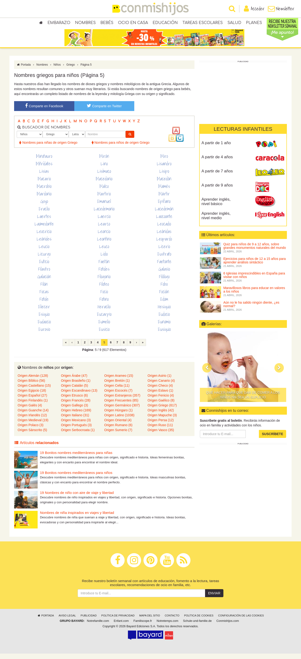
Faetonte (164, 267)
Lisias (44, 176)
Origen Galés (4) (30, 411)
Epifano (164, 206)
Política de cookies (199, 620)
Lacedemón (164, 214)
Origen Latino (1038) (119, 420)
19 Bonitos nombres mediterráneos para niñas (76, 458)
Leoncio (104, 237)
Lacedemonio (104, 214)
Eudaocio (44, 327)
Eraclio (44, 214)
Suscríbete (272, 439)
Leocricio (44, 237)
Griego (70, 70)
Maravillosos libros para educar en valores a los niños (254, 295)
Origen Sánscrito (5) (32, 435)
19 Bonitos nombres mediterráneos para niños (76, 478)
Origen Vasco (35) (160, 435)
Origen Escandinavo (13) (79, 396)
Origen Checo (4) (160, 391)
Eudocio (164, 319)
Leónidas (164, 237)
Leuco (104, 252)
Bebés (106, 23)
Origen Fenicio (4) (160, 401)
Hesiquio (164, 312)
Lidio (104, 259)
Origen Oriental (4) (117, 425)
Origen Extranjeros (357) (122, 401)
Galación (44, 282)
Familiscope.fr (143, 626)
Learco (104, 229)
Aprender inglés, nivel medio (216, 221)
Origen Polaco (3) (31, 430)
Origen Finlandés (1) (33, 406)
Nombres (85, 23)
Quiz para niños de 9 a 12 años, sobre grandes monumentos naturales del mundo (254, 251)
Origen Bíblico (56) (31, 386)
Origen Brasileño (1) (75, 386)
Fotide (44, 304)
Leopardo (164, 244)
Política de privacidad (118, 620)
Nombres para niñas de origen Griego (48, 148)
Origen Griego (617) (162, 411)
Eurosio (44, 334)
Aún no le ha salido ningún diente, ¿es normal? (251, 309)
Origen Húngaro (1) (118, 415)
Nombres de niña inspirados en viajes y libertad (77, 518)
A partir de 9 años (217, 190)
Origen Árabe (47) (74, 381)
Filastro (44, 274)
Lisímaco (104, 176)
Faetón (104, 267)
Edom (164, 304)
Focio (104, 297)
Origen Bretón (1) (117, 386)
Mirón (104, 161)
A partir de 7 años (217, 176)
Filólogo (164, 282)
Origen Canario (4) (161, 386)
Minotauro (44, 161)
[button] (207, 373)
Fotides (104, 274)
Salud (234, 23)
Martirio (104, 199)
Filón (44, 289)
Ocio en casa (133, 23)
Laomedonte (44, 229)
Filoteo (104, 289)
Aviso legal (67, 620)
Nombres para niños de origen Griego (121, 148)
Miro (164, 161)
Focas (44, 297)
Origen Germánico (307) (122, 411)
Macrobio (44, 191)
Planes (254, 23)
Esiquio (44, 319)
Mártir (164, 199)
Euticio (44, 267)
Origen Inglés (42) (160, 415)
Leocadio (164, 229)
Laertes (44, 222)
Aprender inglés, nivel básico (216, 206)
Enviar (214, 598)
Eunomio (164, 327)
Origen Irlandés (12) (32, 420)
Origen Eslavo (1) (160, 396)
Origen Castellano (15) (34, 391)
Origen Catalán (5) (74, 391)
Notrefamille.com (98, 626)
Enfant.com (121, 626)
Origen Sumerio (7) (118, 435)
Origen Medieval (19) (33, 425)
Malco (104, 191)
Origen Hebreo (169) (76, 415)
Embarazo (59, 23)
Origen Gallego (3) (74, 411)
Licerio (164, 252)
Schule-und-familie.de (197, 626)
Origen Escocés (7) (118, 396)
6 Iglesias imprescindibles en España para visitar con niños (254, 280)
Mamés (164, 191)
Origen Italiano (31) (75, 420)
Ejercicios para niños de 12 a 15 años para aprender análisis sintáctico (254, 266)
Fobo (164, 289)
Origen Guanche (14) (33, 415)
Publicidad (89, 620)
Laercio (104, 222)
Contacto (172, 620)
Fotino (104, 304)
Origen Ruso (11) (160, 430)
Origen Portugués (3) (76, 430)
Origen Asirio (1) (159, 381)
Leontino (104, 244)
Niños (57, 70)
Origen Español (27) (32, 401)
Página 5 (85, 70)
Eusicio (104, 334)
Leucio (44, 252)
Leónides (44, 244)
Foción (164, 297)
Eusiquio (164, 334)
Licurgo (44, 259)
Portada (23, 70)
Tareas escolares (202, 23)
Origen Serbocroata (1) (78, 435)
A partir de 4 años (217, 162)
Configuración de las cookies (241, 620)
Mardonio (44, 199)
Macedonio (104, 184)
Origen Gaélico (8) (160, 406)
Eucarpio (104, 319)
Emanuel (104, 206)
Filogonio (104, 282)
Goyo (44, 206)
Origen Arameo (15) (118, 381)
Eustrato (164, 259)
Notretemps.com (167, 626)
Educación (165, 23)
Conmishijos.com (227, 626)
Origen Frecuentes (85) (121, 406)
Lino (104, 169)
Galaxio (164, 274)
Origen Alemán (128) (33, 381)
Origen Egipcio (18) (32, 396)
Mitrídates (44, 169)
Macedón (164, 184)
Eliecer (44, 312)
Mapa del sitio (149, 620)
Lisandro (164, 169)
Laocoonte (164, 222)
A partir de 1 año (216, 148)
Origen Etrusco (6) (74, 401)
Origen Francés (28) (75, 406)
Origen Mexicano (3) (76, 425)
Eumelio (104, 327)
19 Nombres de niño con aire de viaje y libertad (77, 498)
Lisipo (164, 176)
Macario (44, 184)
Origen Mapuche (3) (162, 420)
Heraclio (104, 312)
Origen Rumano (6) (118, 430)
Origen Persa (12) (160, 425)
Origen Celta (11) (116, 391)
